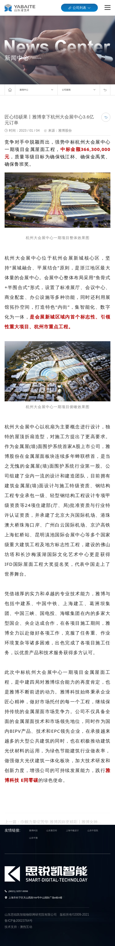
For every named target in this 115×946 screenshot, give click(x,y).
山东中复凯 (92, 830)
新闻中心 (24, 90)
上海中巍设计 (72, 830)
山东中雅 (33, 838)
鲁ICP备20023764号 (19, 920)
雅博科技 (33, 830)
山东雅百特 (51, 830)
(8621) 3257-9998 (18, 891)
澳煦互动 (26, 927)
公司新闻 (66, 90)
